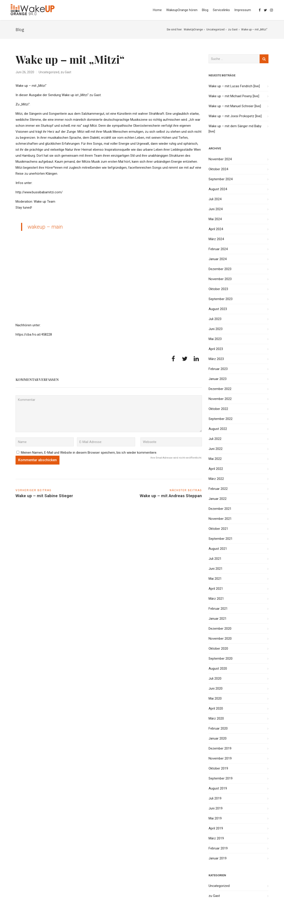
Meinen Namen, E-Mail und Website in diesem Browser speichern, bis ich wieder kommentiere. (89, 453)
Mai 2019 (215, 818)
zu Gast (233, 29)
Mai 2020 (215, 698)
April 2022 (216, 469)
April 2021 (216, 589)
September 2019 (221, 778)
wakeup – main (45, 227)
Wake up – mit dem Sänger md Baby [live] (235, 128)
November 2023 (220, 279)
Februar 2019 (218, 848)
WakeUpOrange (193, 29)
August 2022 (218, 429)
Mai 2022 (215, 459)
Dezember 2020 (220, 629)
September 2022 (221, 419)
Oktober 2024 (218, 169)
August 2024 (218, 189)
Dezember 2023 (220, 269)
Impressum (242, 10)
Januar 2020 (218, 738)
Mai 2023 (215, 339)
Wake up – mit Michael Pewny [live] (234, 96)
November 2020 (220, 639)
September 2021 (221, 539)
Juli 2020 (215, 679)
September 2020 (221, 659)
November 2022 (220, 399)
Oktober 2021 (218, 529)
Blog (205, 10)
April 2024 (216, 229)
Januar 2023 (218, 379)
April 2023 (216, 349)
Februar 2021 (218, 609)
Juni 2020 (216, 688)
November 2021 (220, 519)
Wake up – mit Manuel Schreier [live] (235, 106)
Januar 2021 (218, 619)
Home (157, 10)
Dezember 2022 (220, 389)
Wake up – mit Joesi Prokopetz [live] (235, 116)
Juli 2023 (215, 319)
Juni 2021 (216, 569)
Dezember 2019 (220, 748)
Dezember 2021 (220, 509)
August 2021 (218, 549)
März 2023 (216, 359)
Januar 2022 (218, 499)
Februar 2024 (218, 249)
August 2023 (218, 309)
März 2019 (216, 838)
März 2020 (216, 718)
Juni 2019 (216, 808)
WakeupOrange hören (181, 10)
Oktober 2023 (218, 289)
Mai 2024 (215, 219)
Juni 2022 (216, 449)
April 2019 (216, 828)
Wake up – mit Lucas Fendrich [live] (234, 86)
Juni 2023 (216, 329)
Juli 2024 (215, 199)
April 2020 (216, 708)
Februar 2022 (218, 489)
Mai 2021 (215, 579)
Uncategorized (215, 29)
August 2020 (218, 669)
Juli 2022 (215, 439)
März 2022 (216, 479)
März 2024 (216, 239)
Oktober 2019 (218, 768)
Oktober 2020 (218, 649)
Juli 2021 (215, 559)
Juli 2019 (215, 798)
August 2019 (218, 788)
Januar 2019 (218, 858)
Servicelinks (221, 10)
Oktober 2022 (218, 409)
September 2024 (221, 179)
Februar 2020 (218, 728)
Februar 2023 (218, 369)
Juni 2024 (216, 209)
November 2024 (220, 159)
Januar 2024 (218, 259)
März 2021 (216, 599)
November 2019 (220, 758)
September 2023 (221, 299)
